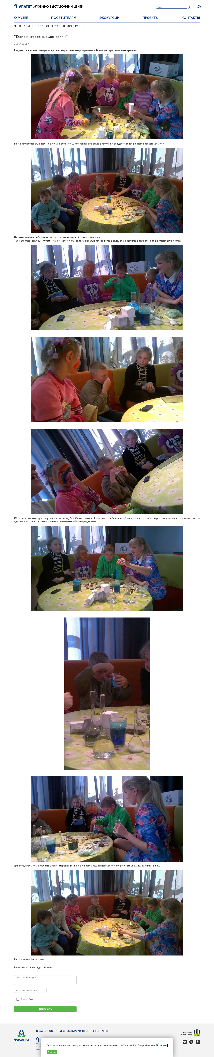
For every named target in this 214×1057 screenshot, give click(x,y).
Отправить (45, 1009)
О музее (21, 18)
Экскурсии (109, 18)
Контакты (191, 18)
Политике (161, 1045)
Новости (25, 26)
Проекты (151, 18)
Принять (52, 1052)
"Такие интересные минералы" (59, 26)
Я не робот (27, 999)
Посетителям (63, 18)
